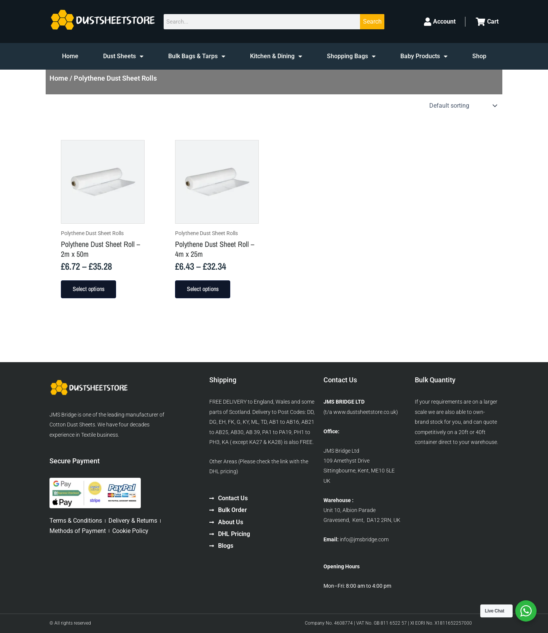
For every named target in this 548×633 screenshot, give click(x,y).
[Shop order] (462, 105)
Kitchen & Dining (276, 56)
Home (70, 56)
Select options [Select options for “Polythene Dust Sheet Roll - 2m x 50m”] (89, 289)
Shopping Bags (351, 56)
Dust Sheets (123, 56)
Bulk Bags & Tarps (196, 56)
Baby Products (424, 56)
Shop (479, 56)
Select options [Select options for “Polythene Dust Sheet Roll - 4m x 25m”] (203, 289)
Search (372, 21)
